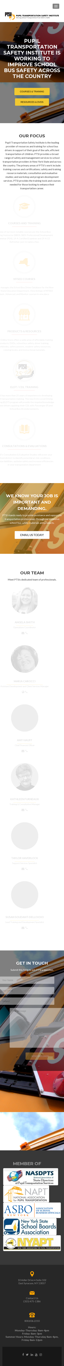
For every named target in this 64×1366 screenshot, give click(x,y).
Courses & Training (33, 91)
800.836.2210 (32, 1320)
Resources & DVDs (33, 101)
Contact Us (32, 1298)
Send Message (36, 1056)
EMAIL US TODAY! (32, 535)
